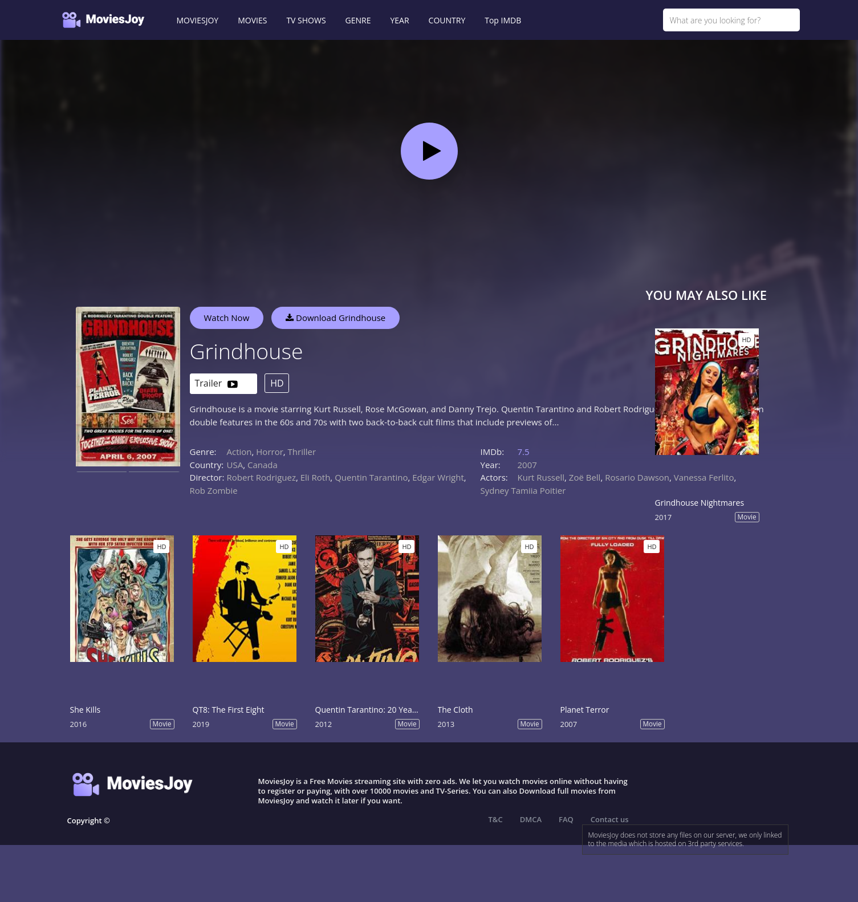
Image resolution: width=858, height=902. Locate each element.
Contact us (610, 819)
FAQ (566, 819)
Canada (262, 464)
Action (239, 451)
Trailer (216, 384)
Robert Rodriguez (261, 477)
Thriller (302, 451)
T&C (496, 819)
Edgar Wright (437, 477)
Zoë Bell (585, 477)
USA (235, 464)
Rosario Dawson (637, 477)
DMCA (531, 819)
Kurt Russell (541, 477)
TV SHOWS (306, 20)
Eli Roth (315, 477)
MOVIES (252, 20)
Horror (269, 451)
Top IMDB (503, 20)
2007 (527, 464)
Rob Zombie (214, 490)
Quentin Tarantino (371, 477)
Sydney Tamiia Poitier (523, 490)
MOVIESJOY (198, 20)
